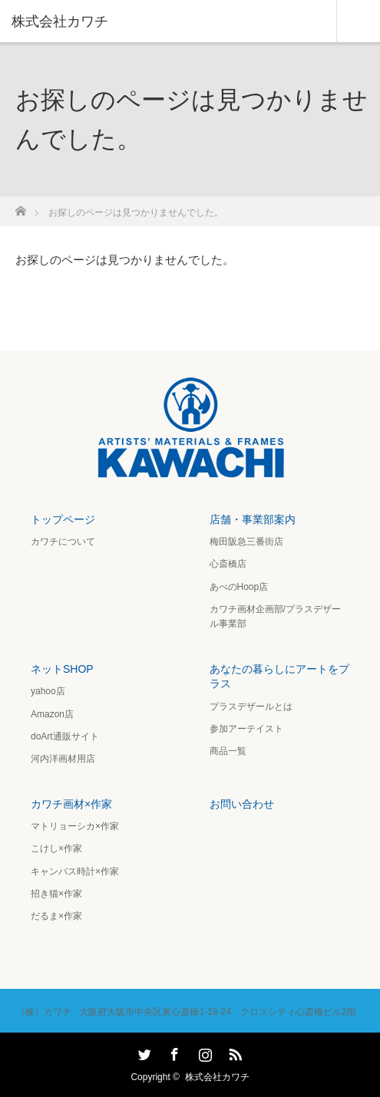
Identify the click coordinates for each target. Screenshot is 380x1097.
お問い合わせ (242, 804)
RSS (233, 1051)
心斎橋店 (228, 563)
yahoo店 (48, 691)
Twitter (142, 1051)
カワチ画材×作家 (71, 804)
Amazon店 (52, 714)
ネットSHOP (62, 669)
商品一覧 (228, 751)
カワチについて (63, 541)
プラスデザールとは (251, 706)
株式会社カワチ (217, 1077)
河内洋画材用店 (63, 758)
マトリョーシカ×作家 (75, 826)
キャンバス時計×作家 (75, 871)
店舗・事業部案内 (253, 519)
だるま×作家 (56, 916)
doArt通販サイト (65, 736)
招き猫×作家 (56, 893)
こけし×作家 (56, 848)
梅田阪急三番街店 (246, 541)
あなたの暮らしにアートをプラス (279, 676)
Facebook (172, 1051)
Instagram (203, 1051)
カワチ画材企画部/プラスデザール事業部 (275, 616)
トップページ (63, 519)
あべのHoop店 (239, 586)
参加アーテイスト (246, 728)
